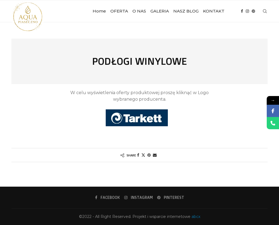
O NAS (139, 11)
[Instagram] (247, 11)
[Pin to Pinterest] (149, 155)
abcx (196, 216)
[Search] (265, 11)
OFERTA (119, 11)
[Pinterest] (253, 11)
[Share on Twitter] (143, 155)
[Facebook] (242, 11)
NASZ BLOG (186, 11)
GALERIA (159, 11)
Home (99, 11)
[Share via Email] (155, 155)
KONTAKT (214, 11)
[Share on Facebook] (138, 155)
